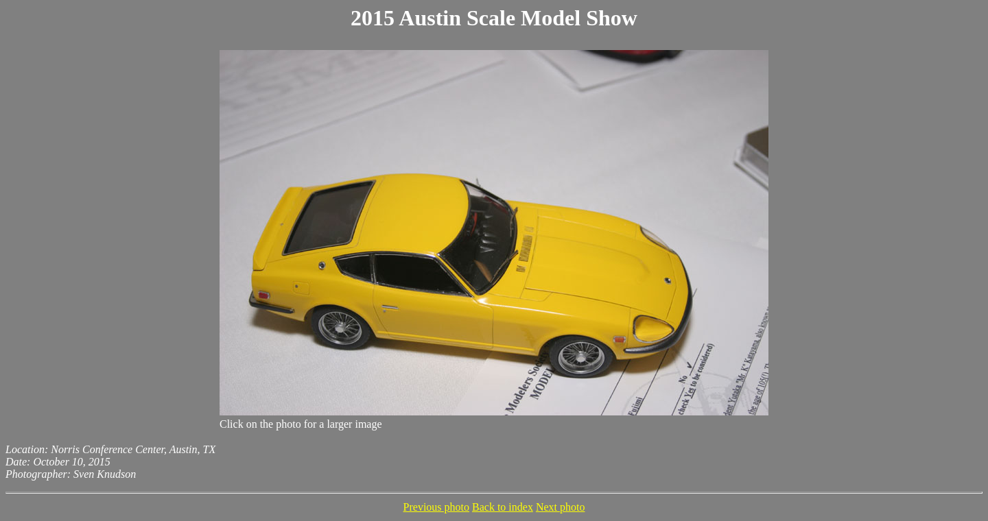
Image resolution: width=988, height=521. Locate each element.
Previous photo (436, 507)
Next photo (560, 507)
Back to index (502, 507)
